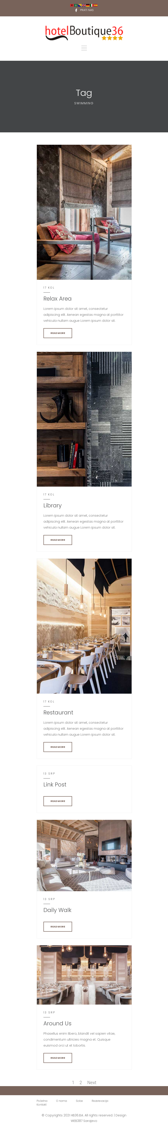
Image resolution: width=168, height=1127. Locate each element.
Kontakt (42, 1104)
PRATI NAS (87, 10)
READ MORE (57, 333)
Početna (42, 1101)
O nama (61, 1101)
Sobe (79, 1101)
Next (91, 1082)
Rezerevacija (100, 1101)
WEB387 (76, 1121)
